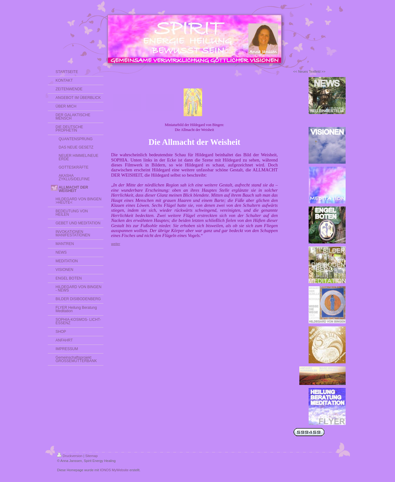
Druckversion (69, 456)
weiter (115, 244)
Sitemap (91, 456)
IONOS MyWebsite (114, 470)
